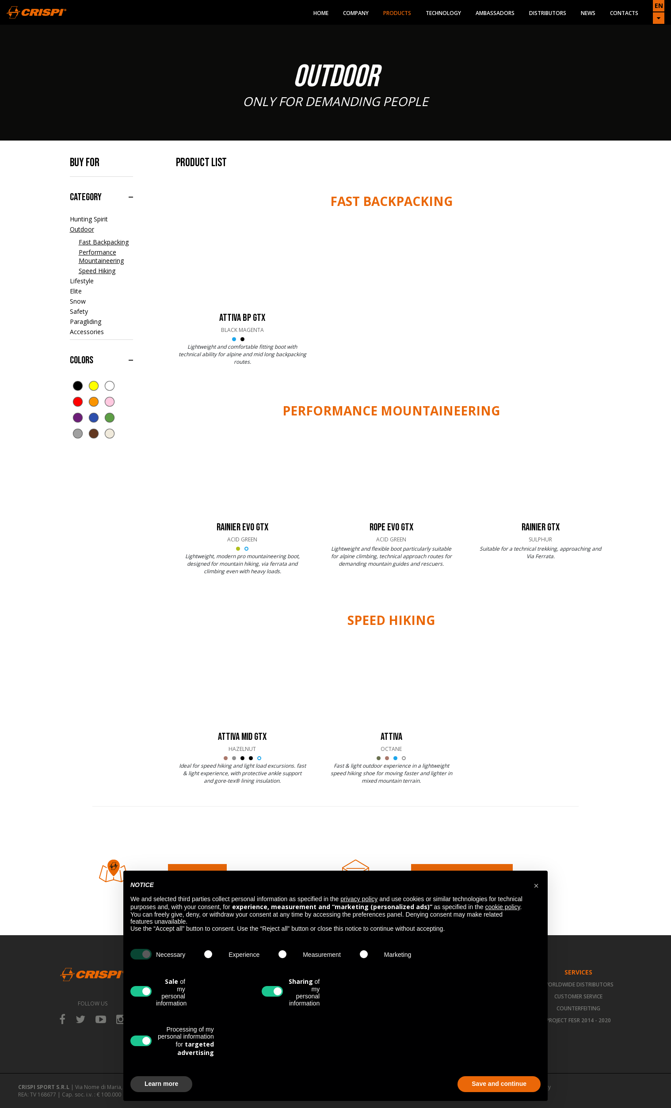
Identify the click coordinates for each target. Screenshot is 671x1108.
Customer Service (578, 996)
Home (320, 13)
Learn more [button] (161, 1083)
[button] (536, 885)
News (588, 13)
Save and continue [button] (499, 1083)
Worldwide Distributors (578, 984)
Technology (443, 13)
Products (397, 13)
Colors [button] (81, 360)
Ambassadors (495, 13)
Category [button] (86, 197)
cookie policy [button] (502, 906)
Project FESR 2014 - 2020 (578, 1020)
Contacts (624, 13)
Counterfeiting (578, 1008)
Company (356, 13)
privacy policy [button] (358, 898)
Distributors (547, 13)
